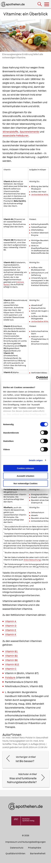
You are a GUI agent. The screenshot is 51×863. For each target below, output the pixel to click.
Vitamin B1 (11, 651)
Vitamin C (10, 668)
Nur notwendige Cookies (26, 483)
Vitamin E (10, 630)
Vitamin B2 (11, 655)
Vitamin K (10, 634)
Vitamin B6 (11, 660)
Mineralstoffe (10, 131)
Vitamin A (10, 621)
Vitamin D (10, 625)
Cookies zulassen (25, 468)
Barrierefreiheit (37, 853)
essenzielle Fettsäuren (15, 135)
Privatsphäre (34, 847)
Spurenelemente (29, 131)
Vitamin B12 (12, 664)
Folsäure (10, 677)
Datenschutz (16, 847)
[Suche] (40, 4)
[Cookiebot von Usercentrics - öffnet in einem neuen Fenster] (36, 378)
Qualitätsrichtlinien (15, 853)
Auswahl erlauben (25, 476)
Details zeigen (36, 460)
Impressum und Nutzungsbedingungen (25, 842)
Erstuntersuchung (32, 559)
